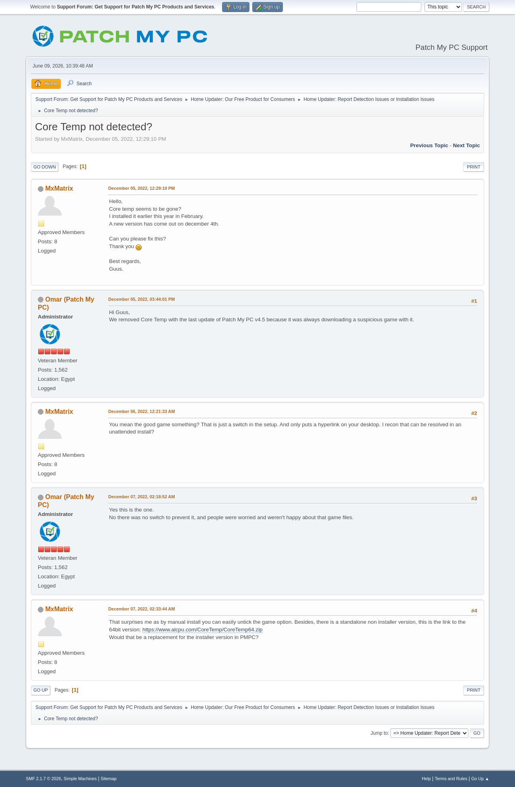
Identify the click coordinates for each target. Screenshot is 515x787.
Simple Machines (80, 778)
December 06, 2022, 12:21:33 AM (141, 411)
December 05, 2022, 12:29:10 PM (141, 188)
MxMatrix (59, 188)
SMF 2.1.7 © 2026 (43, 778)
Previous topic (429, 145)
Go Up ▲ (480, 778)
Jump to (379, 733)
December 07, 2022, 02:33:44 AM (141, 608)
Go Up (40, 690)
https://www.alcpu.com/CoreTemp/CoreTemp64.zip (202, 630)
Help (426, 778)
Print (473, 166)
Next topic (466, 145)
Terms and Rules (451, 778)
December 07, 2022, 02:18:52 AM (141, 496)
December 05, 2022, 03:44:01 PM (141, 299)
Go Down (44, 166)
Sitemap (109, 778)
